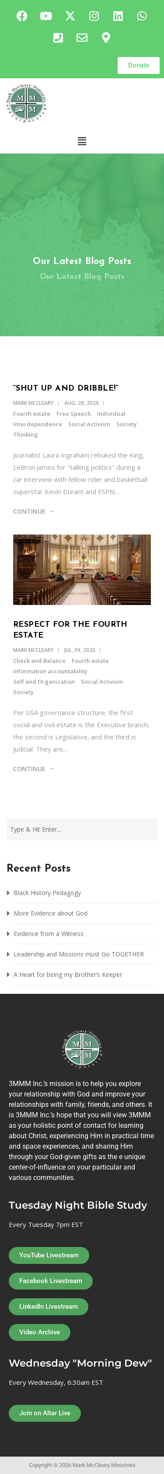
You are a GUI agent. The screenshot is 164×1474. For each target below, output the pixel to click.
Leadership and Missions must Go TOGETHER (79, 954)
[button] (81, 141)
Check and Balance (39, 661)
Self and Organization (44, 681)
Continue (29, 511)
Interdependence (37, 424)
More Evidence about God (50, 913)
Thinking (25, 434)
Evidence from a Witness (49, 933)
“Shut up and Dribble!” (66, 388)
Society (126, 424)
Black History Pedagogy (47, 893)
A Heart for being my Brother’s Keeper (68, 974)
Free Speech (73, 414)
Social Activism (89, 424)
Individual (111, 414)
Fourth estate (31, 414)
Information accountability (50, 671)
